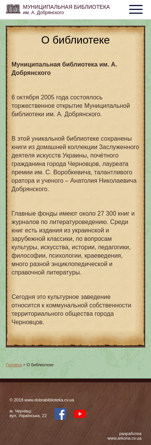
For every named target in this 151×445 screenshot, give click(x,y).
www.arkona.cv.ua (124, 438)
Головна (14, 364)
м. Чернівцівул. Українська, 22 (28, 413)
